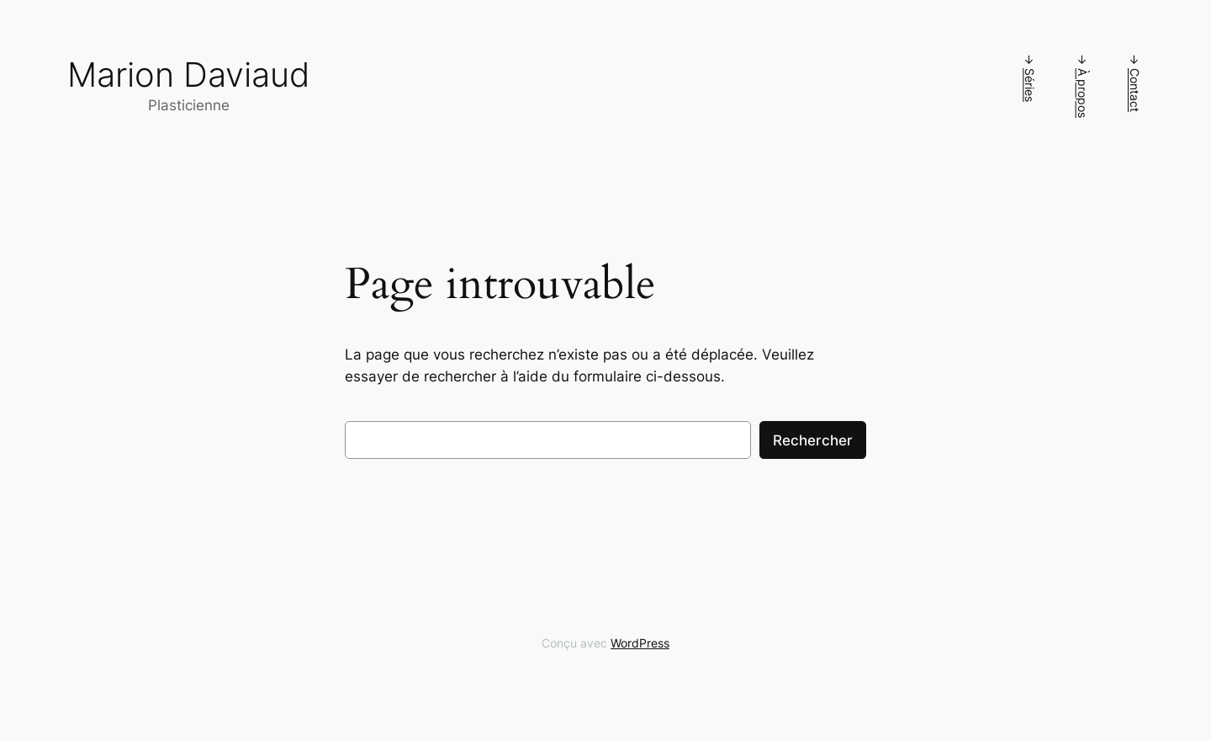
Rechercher (813, 440)
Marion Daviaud (188, 74)
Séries (1030, 85)
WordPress (640, 643)
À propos (1083, 93)
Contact (1135, 90)
